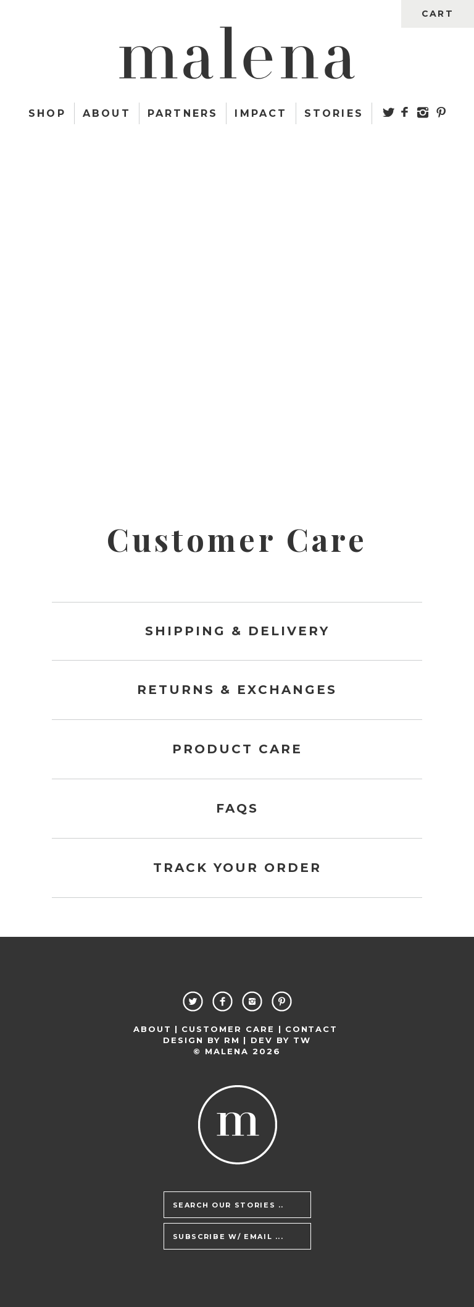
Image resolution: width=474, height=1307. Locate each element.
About (107, 113)
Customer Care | (231, 1029)
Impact (261, 113)
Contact (311, 1029)
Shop (47, 113)
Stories (334, 113)
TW (302, 1040)
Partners (183, 113)
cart (437, 13)
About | (156, 1029)
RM (232, 1040)
